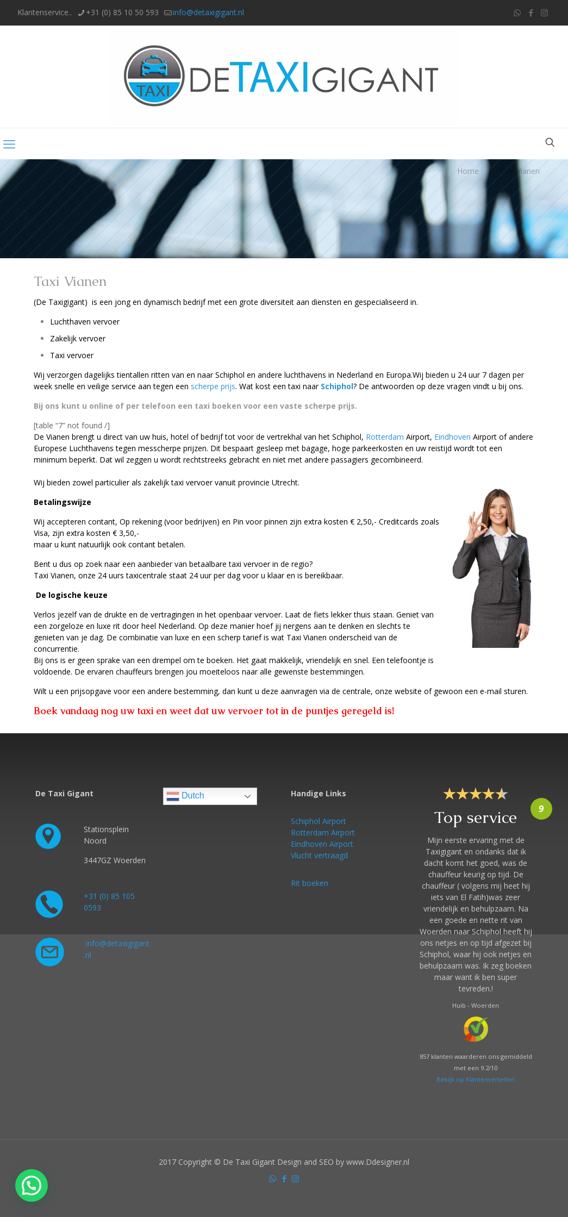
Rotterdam (385, 437)
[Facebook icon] (531, 12)
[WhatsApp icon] (517, 12)
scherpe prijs (213, 386)
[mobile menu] (9, 143)
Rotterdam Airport (323, 832)
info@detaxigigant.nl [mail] (208, 12)
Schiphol (337, 386)
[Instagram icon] (544, 12)
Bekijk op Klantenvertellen (475, 1079)
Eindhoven (452, 437)
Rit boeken (309, 883)
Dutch (185, 796)
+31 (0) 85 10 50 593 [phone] (122, 12)
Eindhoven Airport (322, 844)
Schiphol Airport (318, 821)
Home (468, 171)
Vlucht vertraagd (319, 855)
